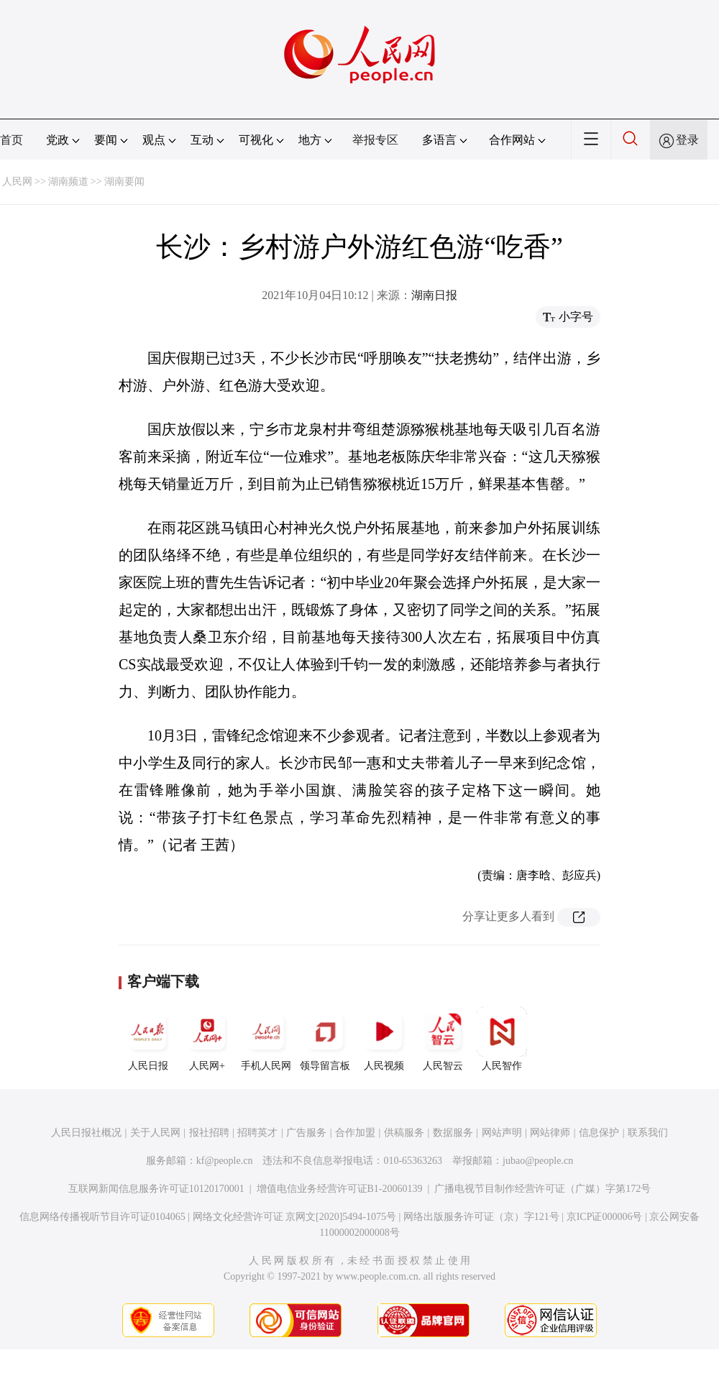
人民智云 (443, 1038)
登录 (687, 140)
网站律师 (550, 1132)
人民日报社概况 (86, 1132)
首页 (11, 140)
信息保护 (599, 1132)
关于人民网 (155, 1132)
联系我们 (648, 1132)
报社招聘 (209, 1132)
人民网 (17, 181)
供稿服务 (404, 1132)
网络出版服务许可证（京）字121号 (481, 1216)
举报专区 (375, 140)
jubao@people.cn (538, 1160)
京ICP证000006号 (605, 1216)
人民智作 (502, 1038)
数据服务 (453, 1132)
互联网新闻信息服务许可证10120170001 (156, 1188)
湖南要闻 (124, 181)
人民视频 (384, 1038)
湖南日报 (434, 295)
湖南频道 (68, 181)
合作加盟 (355, 1132)
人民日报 (148, 1038)
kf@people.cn (224, 1160)
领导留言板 (325, 1038)
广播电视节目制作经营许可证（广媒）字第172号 (542, 1188)
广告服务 (306, 1132)
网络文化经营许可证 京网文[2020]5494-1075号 (295, 1216)
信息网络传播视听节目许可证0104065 (102, 1216)
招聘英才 (257, 1132)
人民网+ (207, 1038)
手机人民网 (266, 1038)
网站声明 (502, 1132)
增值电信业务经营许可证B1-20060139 (340, 1188)
